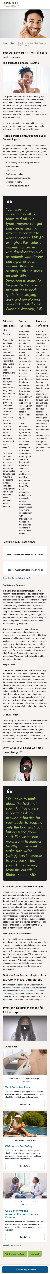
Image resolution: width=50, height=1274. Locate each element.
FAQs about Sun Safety (19, 1146)
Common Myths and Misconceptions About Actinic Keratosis (21, 1214)
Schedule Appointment (25, 1269)
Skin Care (35, 1253)
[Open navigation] (46, 4)
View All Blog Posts (12, 1245)
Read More (25, 1104)
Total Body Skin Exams (18, 1087)
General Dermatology (14, 1253)
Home (5, 43)
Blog (12, 43)
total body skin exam (16, 988)
